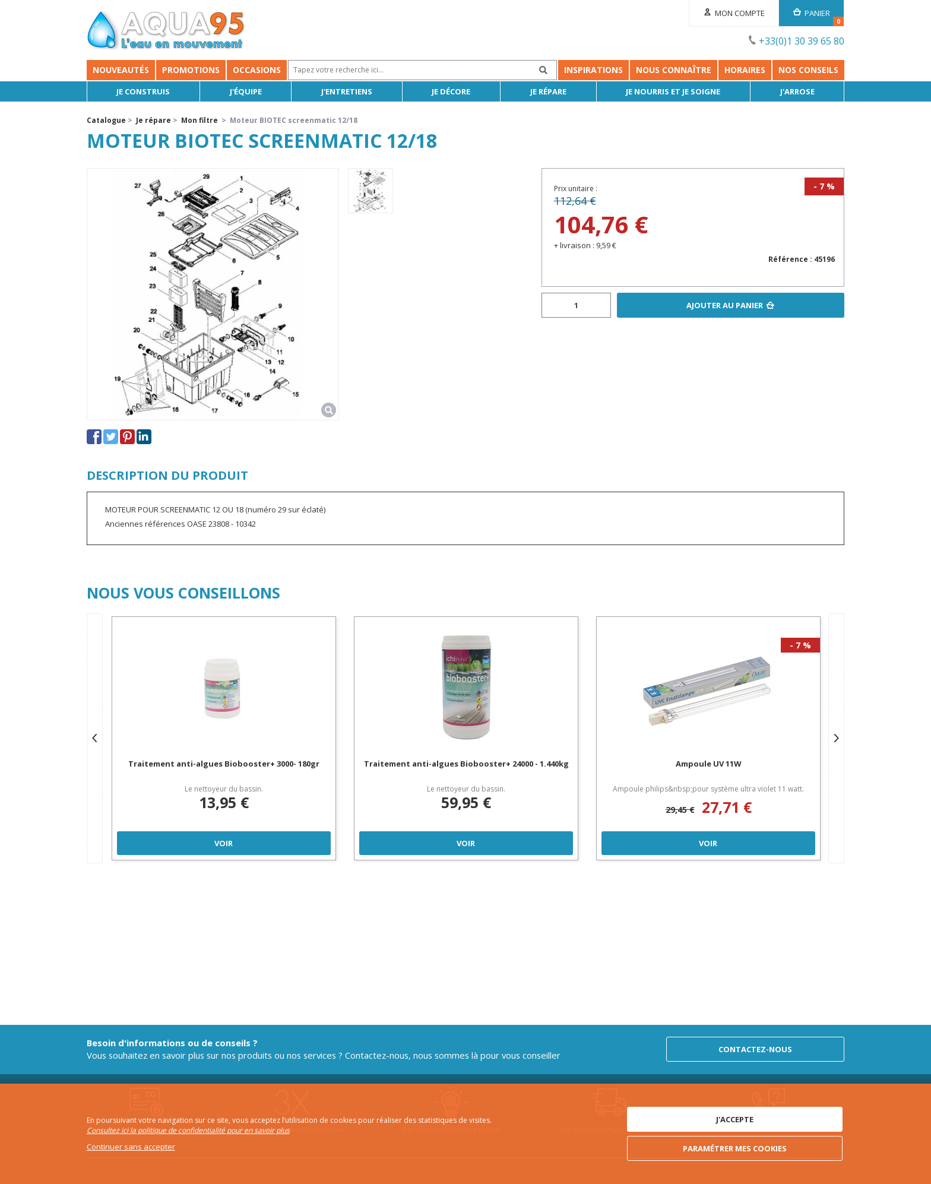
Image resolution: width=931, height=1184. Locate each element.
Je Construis (143, 91)
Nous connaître (673, 69)
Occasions (257, 69)
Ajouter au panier (724, 305)
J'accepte (734, 1119)
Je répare (548, 91)
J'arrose (797, 91)
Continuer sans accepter (131, 1146)
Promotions (191, 69)
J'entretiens (346, 91)
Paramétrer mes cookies (735, 1148)
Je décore (451, 91)
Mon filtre (199, 120)
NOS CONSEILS (808, 69)
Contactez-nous (755, 1049)
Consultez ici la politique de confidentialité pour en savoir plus (188, 1130)
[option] (370, 190)
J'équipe (246, 91)
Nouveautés (121, 69)
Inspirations (593, 69)
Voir (223, 843)
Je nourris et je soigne (673, 91)
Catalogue (106, 120)
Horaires (744, 69)
